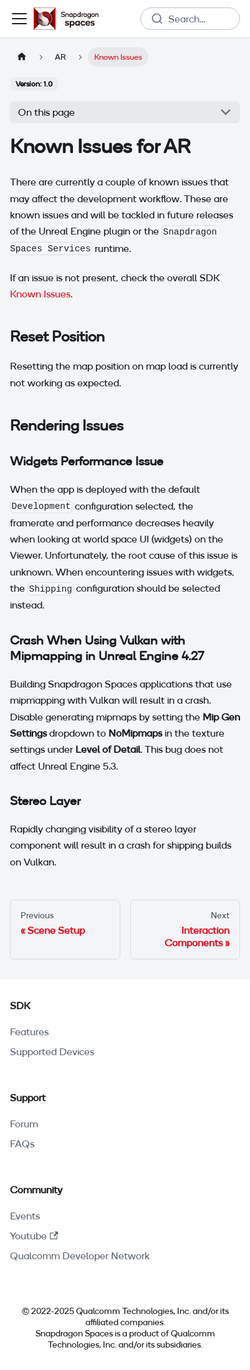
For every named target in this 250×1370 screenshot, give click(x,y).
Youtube (34, 1235)
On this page (46, 112)
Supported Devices (52, 1051)
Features (29, 1031)
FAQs (22, 1143)
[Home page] (22, 57)
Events (25, 1215)
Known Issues (40, 293)
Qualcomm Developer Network (80, 1255)
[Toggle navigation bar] (19, 18)
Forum (24, 1123)
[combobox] (190, 18)
